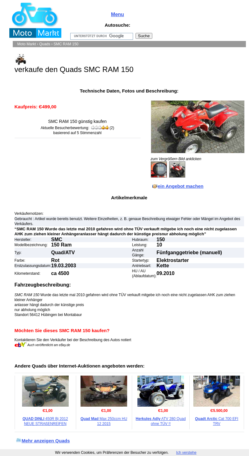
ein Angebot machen (181, 186)
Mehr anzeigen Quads (46, 440)
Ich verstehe (186, 452)
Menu (117, 14)
